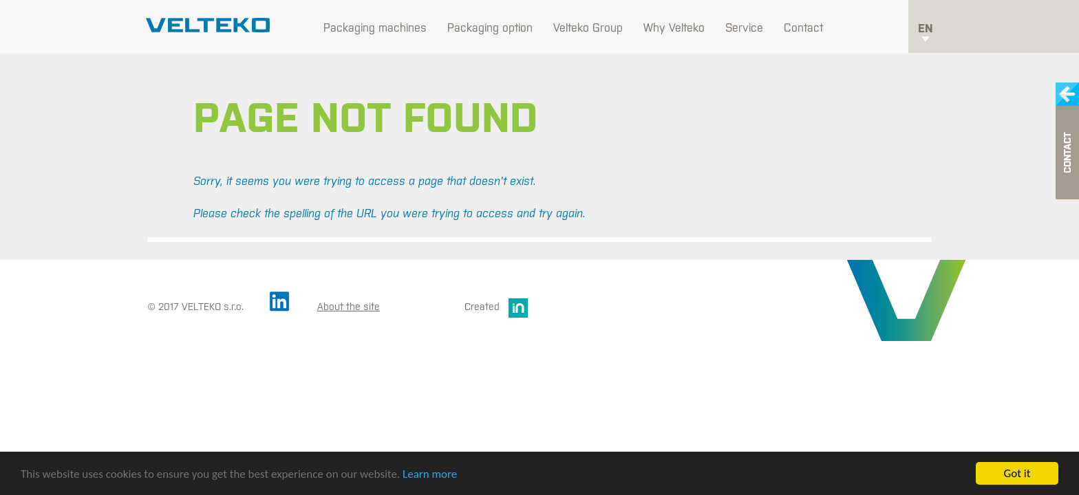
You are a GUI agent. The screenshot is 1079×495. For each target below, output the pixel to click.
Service (744, 27)
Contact (803, 27)
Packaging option (490, 27)
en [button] (925, 31)
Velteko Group (588, 27)
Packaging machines (375, 27)
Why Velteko (674, 27)
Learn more (430, 474)
